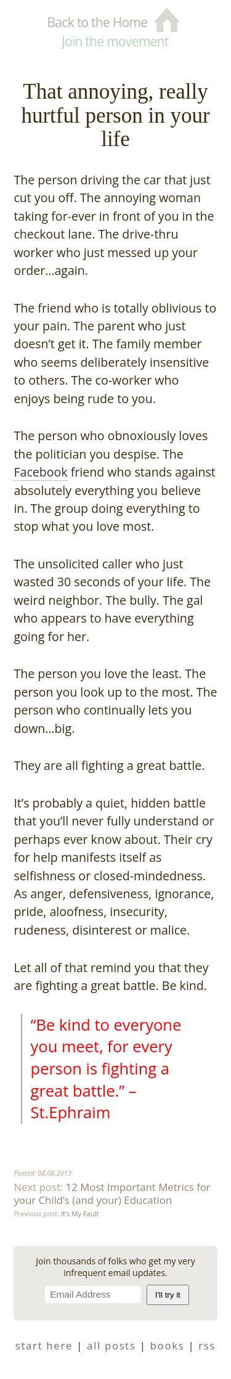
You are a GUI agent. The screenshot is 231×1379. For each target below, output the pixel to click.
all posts (111, 1345)
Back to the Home (97, 22)
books (167, 1345)
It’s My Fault (80, 1213)
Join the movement (115, 41)
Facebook (40, 472)
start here (44, 1345)
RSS (207, 1345)
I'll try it (167, 1294)
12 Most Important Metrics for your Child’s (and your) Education (112, 1193)
